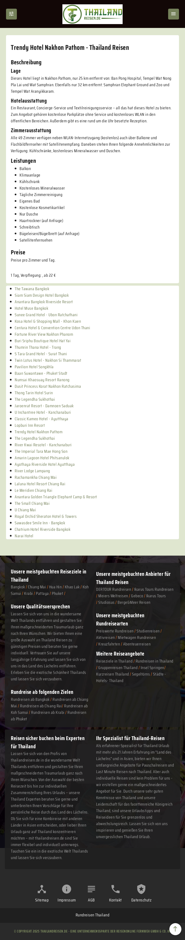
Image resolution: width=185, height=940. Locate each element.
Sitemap (42, 900)
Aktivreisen (105, 637)
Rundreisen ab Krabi (48, 712)
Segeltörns (141, 674)
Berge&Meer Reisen (134, 602)
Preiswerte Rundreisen (115, 631)
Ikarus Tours (156, 595)
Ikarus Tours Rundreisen (154, 589)
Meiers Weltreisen (113, 595)
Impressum (67, 900)
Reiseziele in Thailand (114, 661)
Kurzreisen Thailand (113, 674)
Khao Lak (72, 587)
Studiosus (106, 602)
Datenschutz (141, 900)
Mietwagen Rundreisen (137, 637)
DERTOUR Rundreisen (113, 589)
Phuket (57, 593)
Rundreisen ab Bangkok (30, 699)
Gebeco (137, 595)
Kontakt (115, 900)
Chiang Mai (37, 587)
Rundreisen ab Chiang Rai (41, 706)
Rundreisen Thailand (93, 915)
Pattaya (42, 593)
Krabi (28, 593)
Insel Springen (152, 667)
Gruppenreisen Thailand (118, 667)
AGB (91, 900)
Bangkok (18, 587)
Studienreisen (148, 631)
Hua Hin (55, 587)
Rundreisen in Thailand (154, 661)
